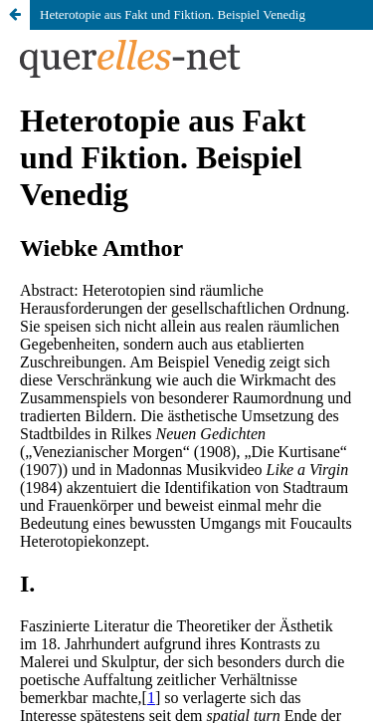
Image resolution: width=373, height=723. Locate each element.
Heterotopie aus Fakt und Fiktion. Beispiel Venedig (172, 14)
